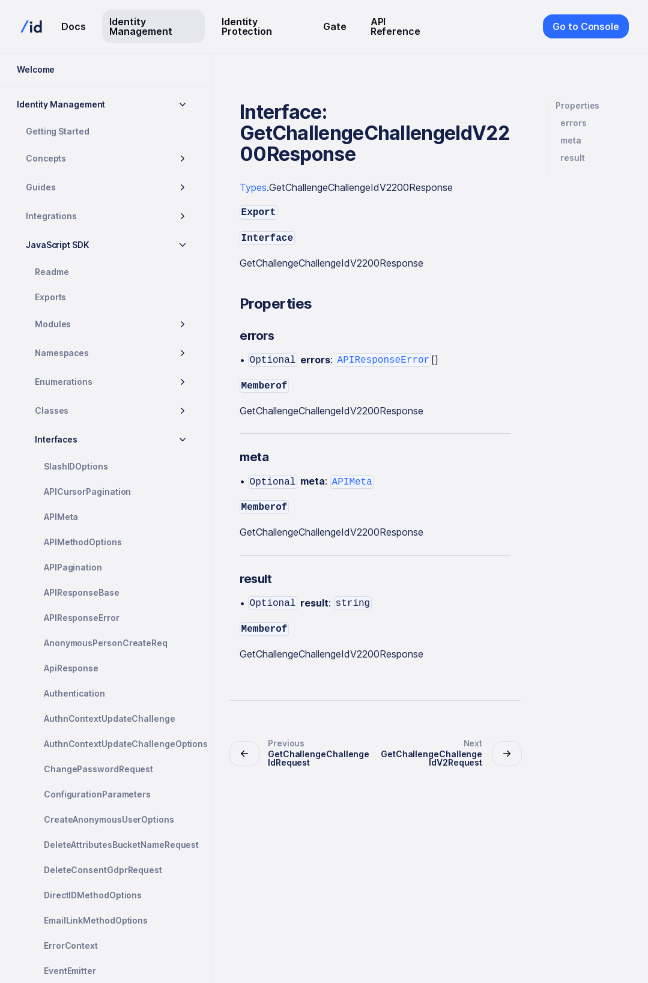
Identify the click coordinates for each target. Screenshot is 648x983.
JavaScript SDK (57, 245)
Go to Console (586, 26)
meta (570, 140)
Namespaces (62, 353)
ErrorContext (71, 945)
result (572, 158)
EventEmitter (70, 971)
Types (253, 187)
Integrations (51, 216)
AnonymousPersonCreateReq (106, 643)
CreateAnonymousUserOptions (109, 819)
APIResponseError (82, 617)
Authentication (74, 693)
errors (573, 123)
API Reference (395, 26)
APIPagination (73, 567)
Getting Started (57, 131)
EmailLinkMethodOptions (96, 920)
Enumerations (63, 382)
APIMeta (61, 517)
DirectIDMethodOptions (93, 895)
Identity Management (140, 26)
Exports (50, 297)
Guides (41, 187)
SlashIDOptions (76, 466)
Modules (53, 324)
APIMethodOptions (83, 542)
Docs (73, 26)
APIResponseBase (82, 592)
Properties (577, 105)
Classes (51, 410)
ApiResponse (71, 668)
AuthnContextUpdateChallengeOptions (120, 744)
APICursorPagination (87, 491)
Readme (52, 272)
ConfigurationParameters (97, 794)
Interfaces (56, 439)
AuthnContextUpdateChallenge (109, 718)
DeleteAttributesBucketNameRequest (120, 844)
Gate (335, 26)
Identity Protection (247, 26)
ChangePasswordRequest (98, 769)
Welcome (36, 69)
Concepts (46, 158)
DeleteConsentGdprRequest (103, 870)
